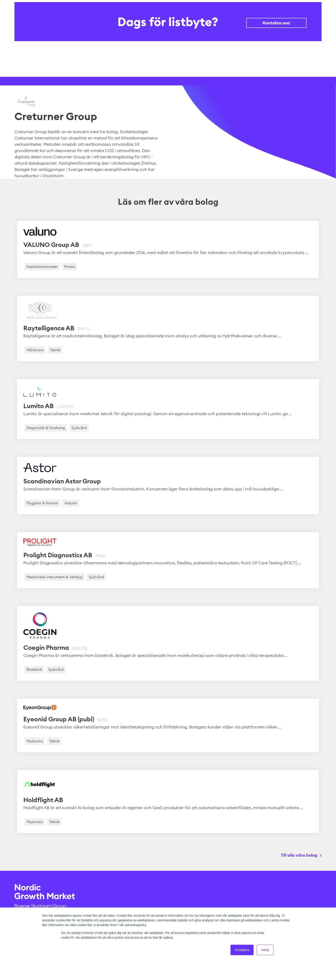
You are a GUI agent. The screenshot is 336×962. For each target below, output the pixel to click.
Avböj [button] (265, 950)
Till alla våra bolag (299, 855)
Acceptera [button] (242, 950)
